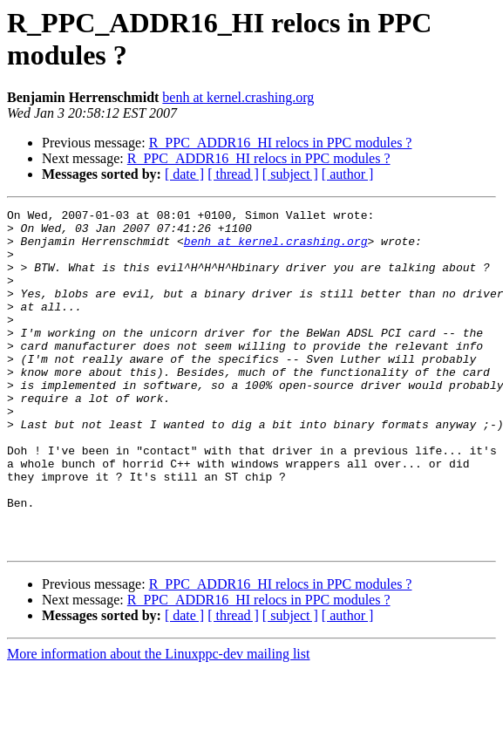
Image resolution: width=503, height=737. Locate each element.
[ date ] (184, 174)
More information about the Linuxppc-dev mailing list (158, 721)
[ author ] (348, 174)
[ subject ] (290, 174)
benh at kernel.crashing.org (238, 97)
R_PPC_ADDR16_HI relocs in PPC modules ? (280, 142)
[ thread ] (233, 174)
